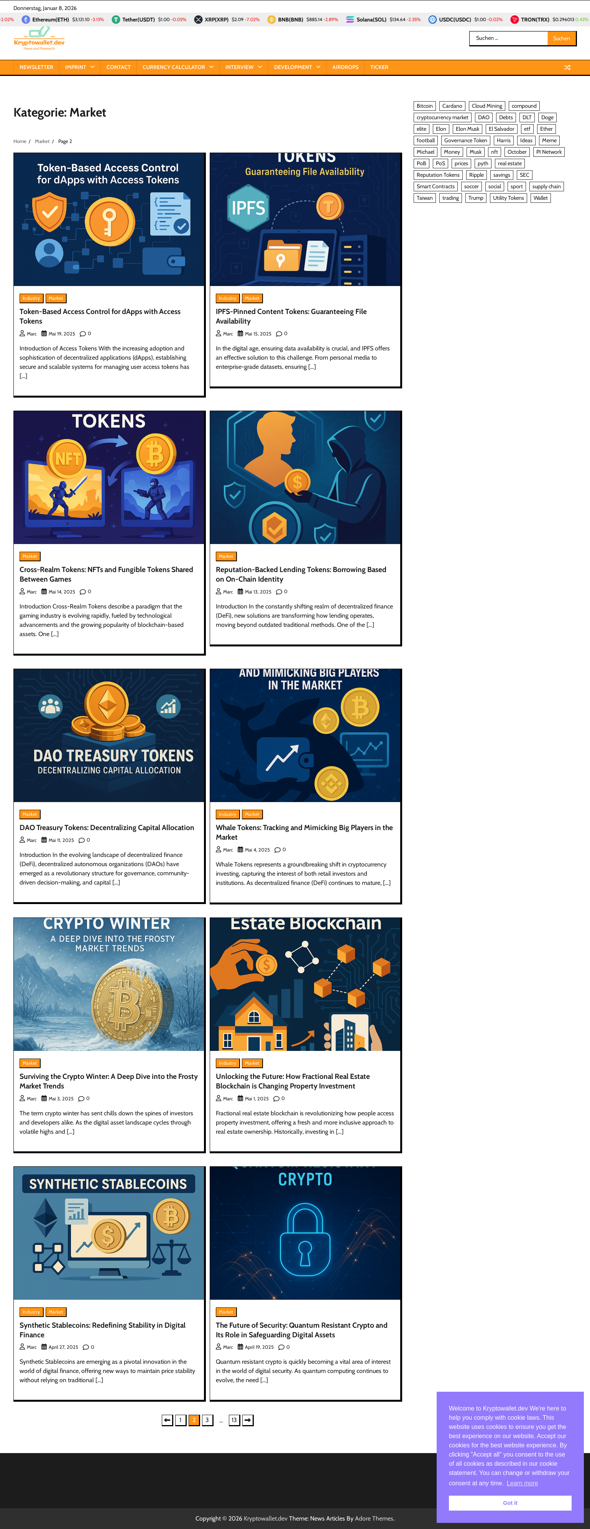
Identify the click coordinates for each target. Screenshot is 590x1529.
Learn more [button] (522, 1483)
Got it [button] (510, 1503)
